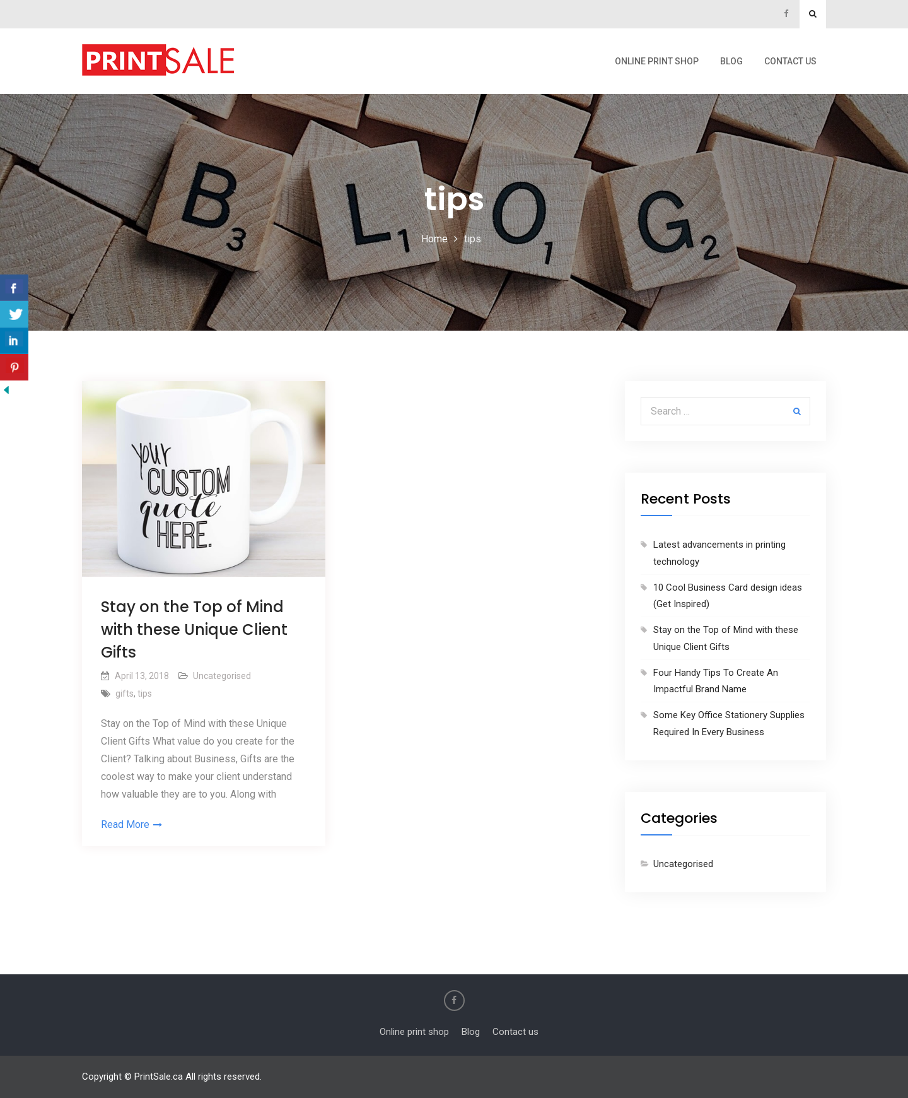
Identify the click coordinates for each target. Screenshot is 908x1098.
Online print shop (657, 61)
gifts (124, 693)
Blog (731, 61)
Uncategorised (222, 676)
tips (144, 693)
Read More (125, 824)
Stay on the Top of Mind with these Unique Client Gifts (194, 629)
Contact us (790, 61)
